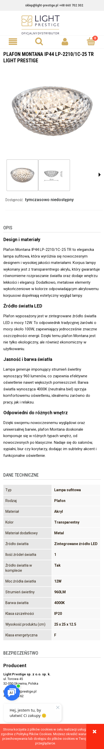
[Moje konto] (65, 42)
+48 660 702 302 (71, 5)
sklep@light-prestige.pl (41, 5)
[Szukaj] (39, 41)
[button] (13, 42)
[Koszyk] (91, 41)
